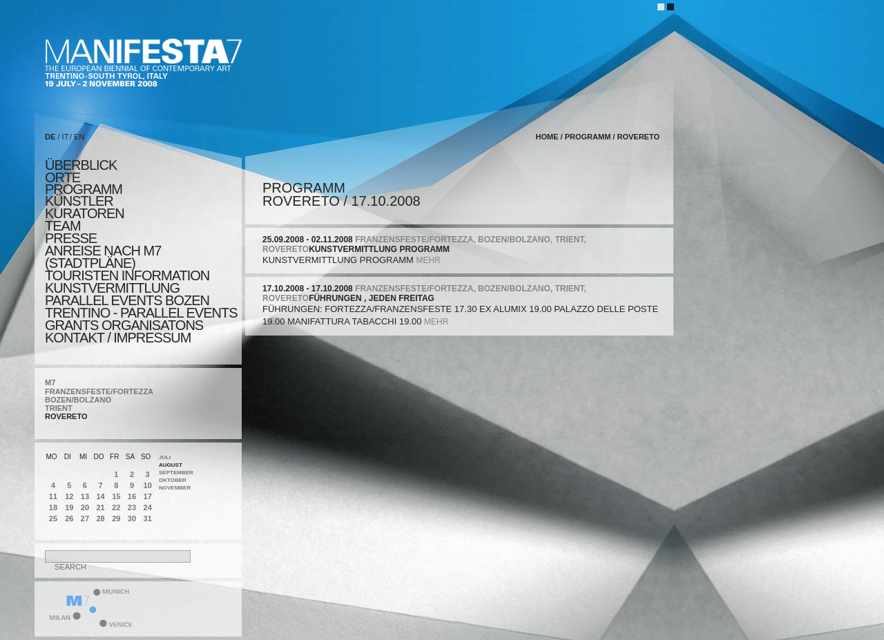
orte (62, 177)
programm (83, 189)
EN (79, 137)
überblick (81, 165)
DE (50, 137)
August (170, 465)
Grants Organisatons (124, 325)
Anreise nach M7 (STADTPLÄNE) (103, 256)
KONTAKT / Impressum (118, 337)
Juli (165, 457)
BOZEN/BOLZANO (78, 400)
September (176, 472)
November (175, 488)
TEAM (63, 226)
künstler (79, 201)
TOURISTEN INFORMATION (127, 275)
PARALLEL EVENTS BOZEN (127, 300)
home (547, 137)
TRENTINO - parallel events (141, 313)
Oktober (172, 480)
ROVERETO (66, 416)
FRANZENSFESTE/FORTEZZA (99, 391)
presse (71, 238)
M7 (50, 382)
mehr (428, 260)
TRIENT (59, 408)
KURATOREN (84, 213)
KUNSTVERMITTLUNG (112, 288)
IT (65, 137)
